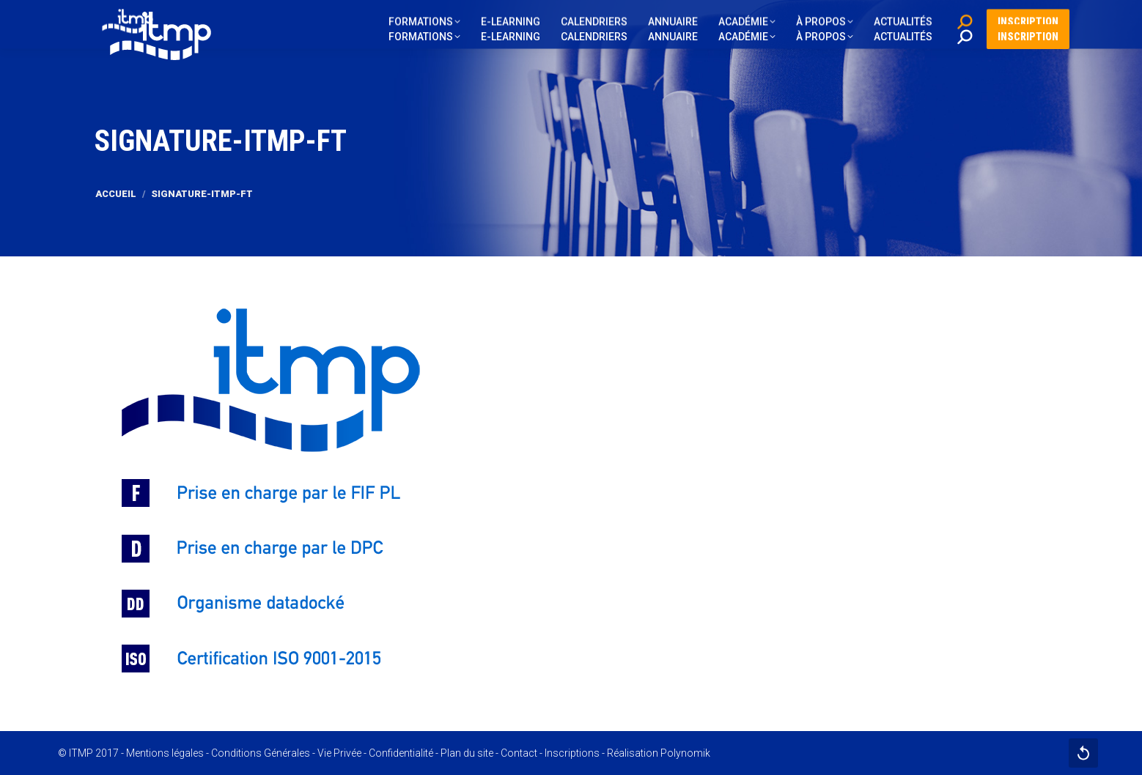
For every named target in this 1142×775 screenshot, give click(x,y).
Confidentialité (401, 753)
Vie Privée (339, 753)
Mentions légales (165, 753)
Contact (519, 753)
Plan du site (467, 753)
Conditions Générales (260, 753)
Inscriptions (572, 753)
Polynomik (685, 753)
